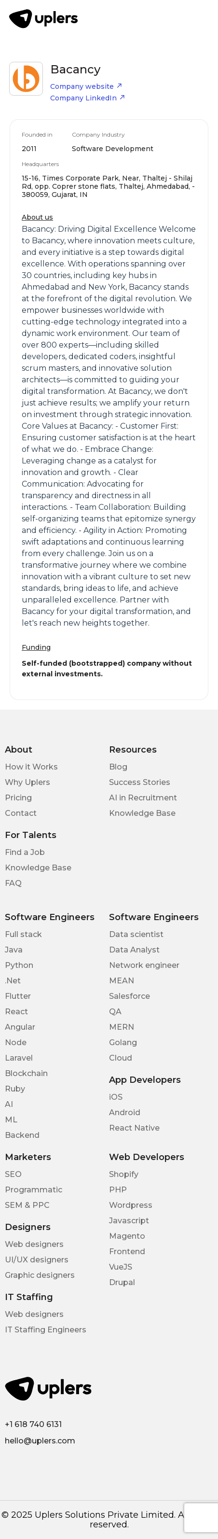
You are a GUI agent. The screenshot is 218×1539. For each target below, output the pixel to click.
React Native (134, 1128)
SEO (13, 1174)
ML (11, 1119)
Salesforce (129, 996)
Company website (86, 86)
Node (16, 1042)
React (16, 1011)
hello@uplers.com (40, 1440)
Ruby (15, 1088)
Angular (20, 1027)
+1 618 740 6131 (33, 1424)
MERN (121, 1027)
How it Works (31, 766)
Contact (21, 813)
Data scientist (136, 934)
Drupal (122, 1282)
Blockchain (26, 1073)
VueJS (120, 1267)
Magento (127, 1236)
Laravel (19, 1058)
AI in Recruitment (143, 797)
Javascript (129, 1220)
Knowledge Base (142, 813)
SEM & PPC (27, 1205)
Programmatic (33, 1189)
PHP (118, 1189)
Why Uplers (27, 782)
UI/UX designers (36, 1259)
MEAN (121, 980)
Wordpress (130, 1205)
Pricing (18, 797)
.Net (13, 980)
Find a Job (25, 852)
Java (14, 949)
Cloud (120, 1058)
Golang (123, 1042)
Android (124, 1112)
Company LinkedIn (87, 98)
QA (115, 1011)
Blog (118, 766)
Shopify (123, 1174)
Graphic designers (40, 1275)
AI (9, 1104)
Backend (22, 1135)
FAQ (13, 883)
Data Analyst (134, 949)
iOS (116, 1097)
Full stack (23, 934)
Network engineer (144, 965)
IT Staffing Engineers (45, 1329)
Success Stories (139, 782)
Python (19, 965)
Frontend (127, 1251)
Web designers (34, 1244)
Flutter (18, 996)
